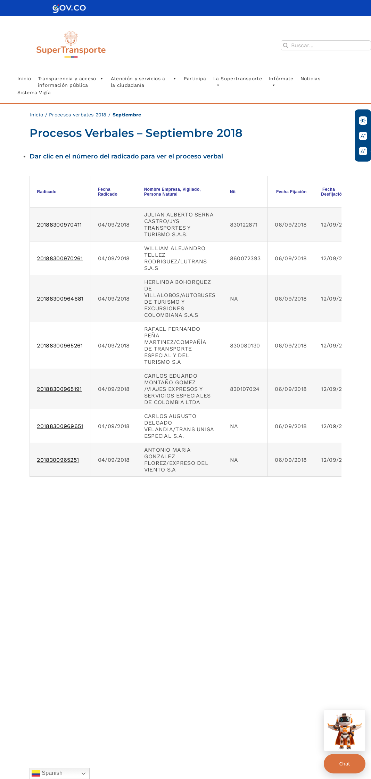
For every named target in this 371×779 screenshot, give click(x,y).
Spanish (47, 773)
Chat (344, 763)
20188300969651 (60, 426)
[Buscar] (286, 45)
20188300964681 (60, 298)
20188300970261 (60, 258)
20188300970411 (59, 224)
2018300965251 (58, 460)
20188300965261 (60, 345)
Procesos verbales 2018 (78, 114)
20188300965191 (59, 389)
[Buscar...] (326, 45)
